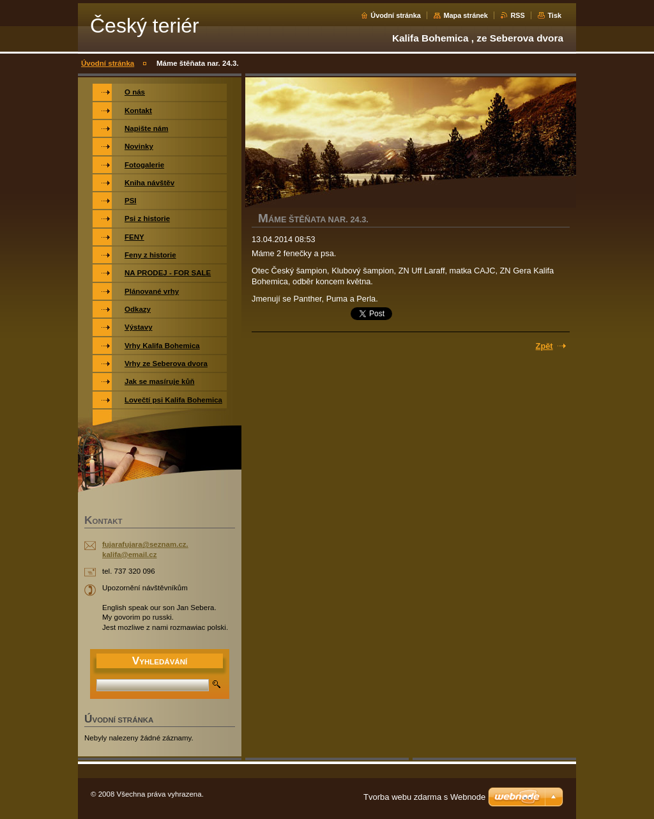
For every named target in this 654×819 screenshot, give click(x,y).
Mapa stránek (465, 15)
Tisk (554, 15)
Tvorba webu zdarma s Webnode (424, 797)
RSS (517, 15)
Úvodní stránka (395, 15)
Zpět (544, 346)
